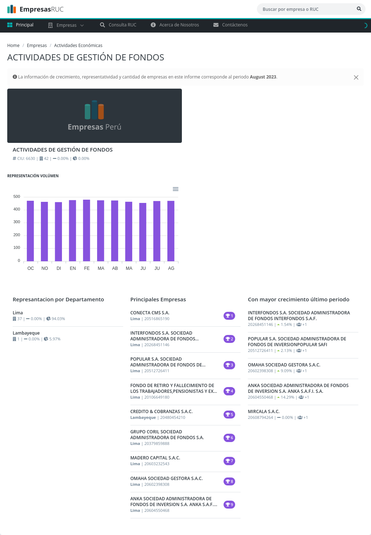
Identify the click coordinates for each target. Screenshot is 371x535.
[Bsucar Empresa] (359, 9)
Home (13, 45)
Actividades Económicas (78, 45)
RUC (35, 9)
